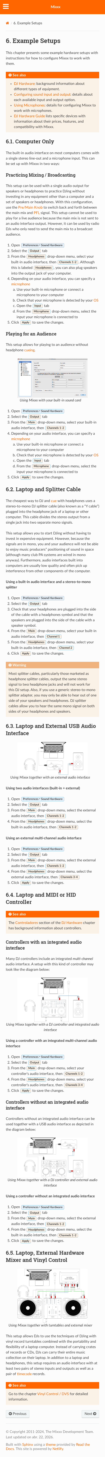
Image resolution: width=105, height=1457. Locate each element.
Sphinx (27, 1444)
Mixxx (55, 7)
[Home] (7, 23)
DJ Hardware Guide (29, 116)
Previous (17, 1414)
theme (51, 1444)
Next (90, 1414)
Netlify (57, 1449)
